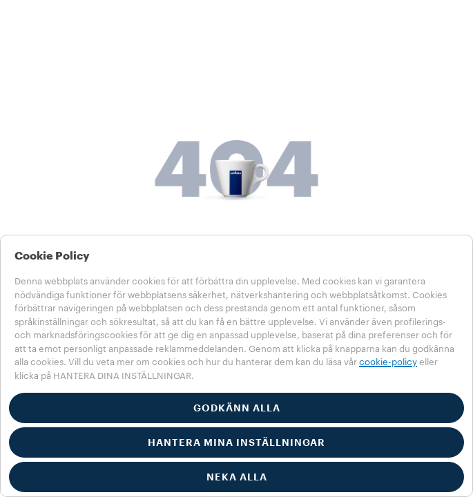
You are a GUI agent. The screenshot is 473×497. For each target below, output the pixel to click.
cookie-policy (388, 362)
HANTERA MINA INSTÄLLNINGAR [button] (236, 442)
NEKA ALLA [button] (236, 477)
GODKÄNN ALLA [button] (236, 408)
